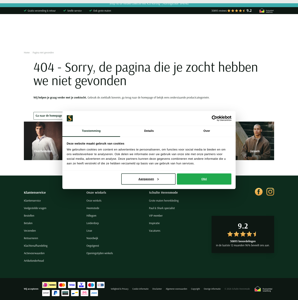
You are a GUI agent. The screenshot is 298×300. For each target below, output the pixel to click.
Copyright (195, 288)
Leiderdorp (92, 223)
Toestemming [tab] (91, 131)
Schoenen (194, 39)
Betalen (28, 223)
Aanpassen (148, 179)
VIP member (156, 215)
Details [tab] (149, 131)
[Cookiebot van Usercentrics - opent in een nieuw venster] (214, 118)
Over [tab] (206, 131)
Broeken (104, 39)
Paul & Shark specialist (162, 208)
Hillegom (91, 215)
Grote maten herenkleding (164, 200)
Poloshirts (55, 39)
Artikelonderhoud (34, 260)
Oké (204, 179)
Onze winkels (96, 192)
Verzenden (30, 230)
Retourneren (31, 238)
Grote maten (217, 39)
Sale (236, 39)
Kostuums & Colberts (132, 39)
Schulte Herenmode (163, 192)
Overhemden (32, 39)
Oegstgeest (92, 245)
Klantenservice (35, 192)
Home (27, 52)
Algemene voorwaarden (176, 288)
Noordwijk (92, 238)
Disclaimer (157, 288)
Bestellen (29, 215)
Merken (253, 39)
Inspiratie (154, 223)
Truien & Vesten (80, 39)
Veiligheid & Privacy (119, 288)
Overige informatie (212, 288)
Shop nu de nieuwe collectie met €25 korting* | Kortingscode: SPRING (148, 3)
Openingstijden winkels (99, 253)
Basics (175, 39)
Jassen (158, 39)
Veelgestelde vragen (35, 208)
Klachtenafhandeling (36, 245)
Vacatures (154, 230)
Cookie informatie (140, 288)
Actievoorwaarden (34, 253)
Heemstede (92, 208)
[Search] (225, 24)
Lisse (89, 230)
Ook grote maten (102, 10)
